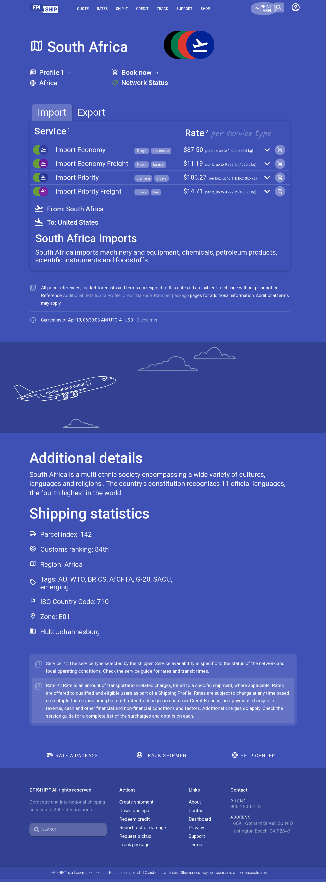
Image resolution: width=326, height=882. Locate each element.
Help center (257, 759)
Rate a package (76, 759)
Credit (142, 9)
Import (52, 112)
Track (162, 9)
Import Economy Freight (91, 165)
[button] (296, 9)
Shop (205, 9)
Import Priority (77, 180)
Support (184, 9)
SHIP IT (122, 9)
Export (91, 112)
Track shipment (167, 759)
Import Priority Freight (88, 194)
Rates (102, 9)
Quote (83, 9)
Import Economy (80, 150)
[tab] (52, 112)
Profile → (55, 72)
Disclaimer (147, 323)
